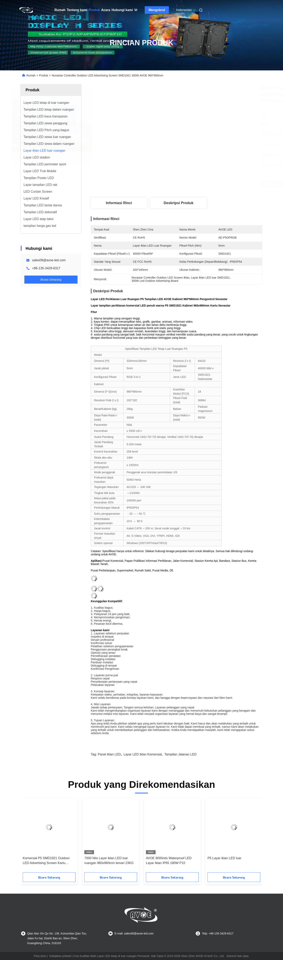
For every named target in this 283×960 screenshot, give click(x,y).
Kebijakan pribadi (60, 956)
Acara (105, 10)
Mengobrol (157, 10)
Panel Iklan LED (109, 754)
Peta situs (40, 956)
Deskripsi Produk (178, 203)
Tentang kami (77, 10)
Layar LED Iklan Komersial (143, 754)
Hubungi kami (122, 10)
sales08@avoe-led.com (49, 260)
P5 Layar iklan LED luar (224, 858)
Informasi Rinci (119, 203)
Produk (94, 10)
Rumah (60, 10)
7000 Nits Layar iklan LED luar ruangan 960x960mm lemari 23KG (109, 860)
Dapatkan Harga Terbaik (200, 184)
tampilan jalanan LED (180, 754)
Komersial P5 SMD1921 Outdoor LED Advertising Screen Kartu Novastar (46, 860)
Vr (135, 10)
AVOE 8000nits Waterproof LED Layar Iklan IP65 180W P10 (169, 860)
